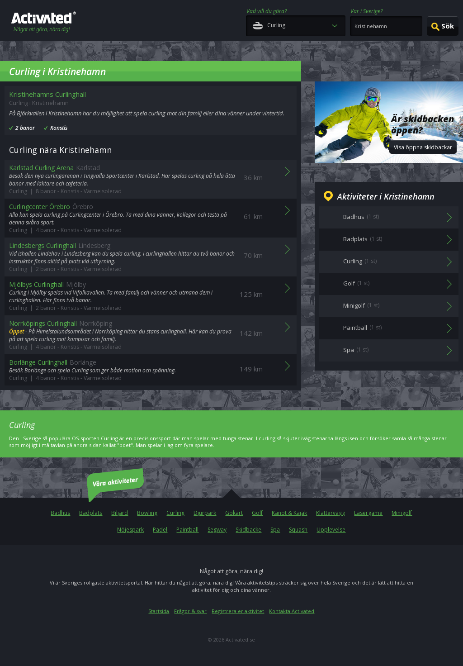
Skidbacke (248, 529)
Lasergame (368, 513)
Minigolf (402, 513)
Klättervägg (330, 513)
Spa (275, 529)
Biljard (119, 513)
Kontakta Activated (291, 611)
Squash (298, 529)
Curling (175, 513)
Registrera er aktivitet (238, 611)
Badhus (60, 513)
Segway (217, 529)
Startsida (158, 611)
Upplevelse (331, 529)
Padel (160, 529)
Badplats (90, 513)
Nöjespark (130, 529)
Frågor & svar (190, 611)
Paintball (187, 529)
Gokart (234, 513)
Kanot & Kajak (289, 513)
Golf (257, 513)
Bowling (147, 513)
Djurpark (205, 513)
